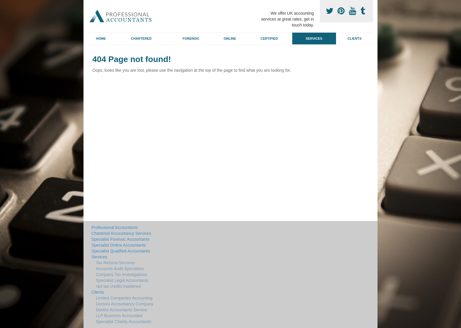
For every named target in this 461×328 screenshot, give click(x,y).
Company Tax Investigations (121, 274)
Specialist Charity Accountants (123, 321)
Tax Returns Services (115, 262)
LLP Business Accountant (119, 315)
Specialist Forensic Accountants (120, 239)
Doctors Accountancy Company (124, 304)
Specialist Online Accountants (118, 245)
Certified (269, 38)
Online (230, 38)
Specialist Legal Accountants (122, 280)
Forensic (191, 38)
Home (101, 38)
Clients (355, 38)
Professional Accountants (114, 227)
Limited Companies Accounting (124, 298)
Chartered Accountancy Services (121, 233)
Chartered (141, 38)
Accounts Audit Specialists (120, 268)
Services (314, 38)
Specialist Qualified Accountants (120, 251)
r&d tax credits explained (118, 286)
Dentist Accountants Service (121, 309)
